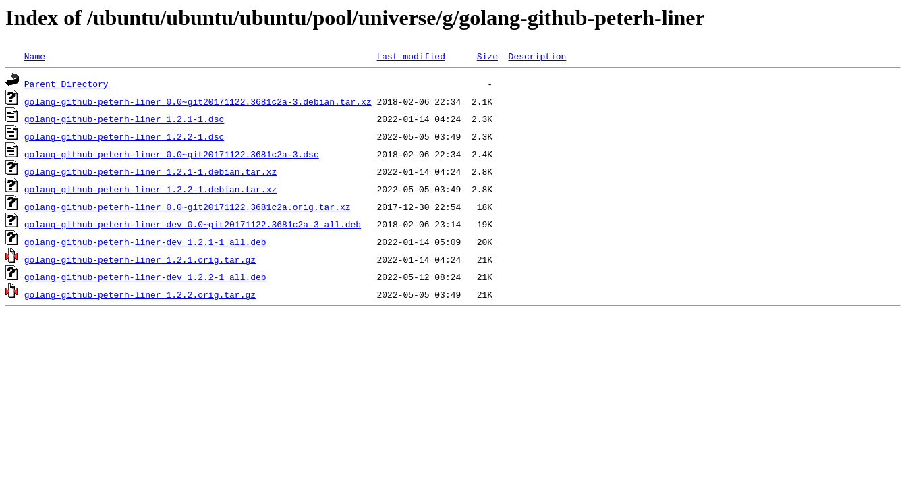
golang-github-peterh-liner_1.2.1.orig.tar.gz (140, 259)
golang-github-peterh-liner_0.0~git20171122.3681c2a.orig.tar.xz (187, 206)
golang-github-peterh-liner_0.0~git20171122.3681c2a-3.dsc (171, 154)
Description (537, 56)
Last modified (410, 56)
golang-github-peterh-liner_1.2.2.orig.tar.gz (140, 294)
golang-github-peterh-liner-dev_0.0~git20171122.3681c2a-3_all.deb (192, 224)
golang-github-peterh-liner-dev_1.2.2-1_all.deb (145, 277)
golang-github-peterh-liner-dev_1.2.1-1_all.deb (145, 242)
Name (34, 56)
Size (487, 56)
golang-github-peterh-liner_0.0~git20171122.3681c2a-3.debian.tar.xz (198, 101)
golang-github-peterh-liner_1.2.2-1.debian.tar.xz (150, 189)
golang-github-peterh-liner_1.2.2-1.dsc (124, 136)
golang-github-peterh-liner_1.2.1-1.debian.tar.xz (150, 171)
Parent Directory (66, 84)
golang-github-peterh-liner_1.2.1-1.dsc (124, 119)
